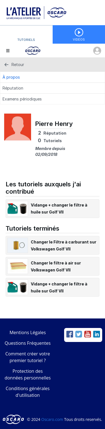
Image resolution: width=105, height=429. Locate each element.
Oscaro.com (52, 419)
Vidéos (79, 39)
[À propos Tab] (52, 77)
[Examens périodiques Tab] (52, 98)
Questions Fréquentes (28, 343)
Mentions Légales (28, 332)
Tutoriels (26, 40)
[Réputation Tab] (52, 88)
